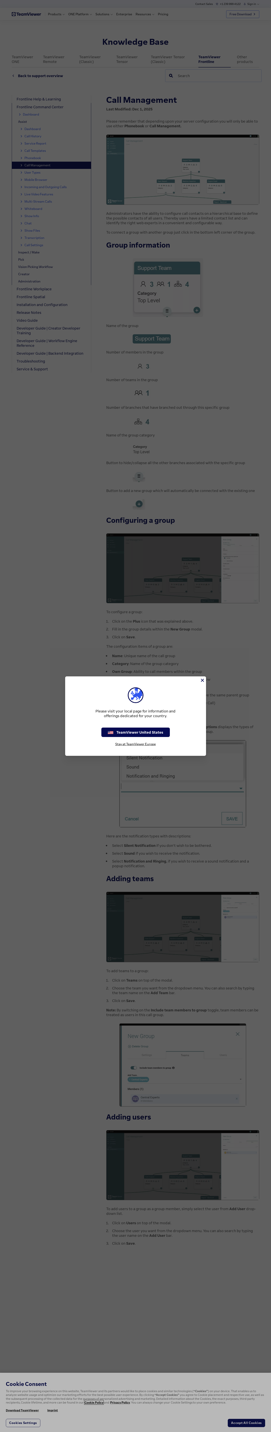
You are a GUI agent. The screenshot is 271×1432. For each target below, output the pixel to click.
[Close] (202, 680)
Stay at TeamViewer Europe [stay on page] (135, 744)
